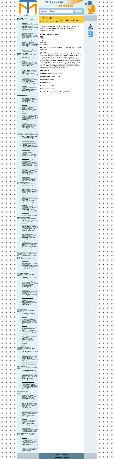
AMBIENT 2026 (25, 290)
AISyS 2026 (24, 342)
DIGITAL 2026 (25, 261)
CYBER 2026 (25, 304)
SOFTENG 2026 (25, 213)
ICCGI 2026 (24, 57)
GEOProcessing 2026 (26, 226)
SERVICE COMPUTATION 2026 (29, 136)
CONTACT (64, 454)
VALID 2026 (24, 326)
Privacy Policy (67, 457)
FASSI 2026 (24, 419)
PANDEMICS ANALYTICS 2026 (29, 370)
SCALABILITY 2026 (26, 355)
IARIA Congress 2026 (22, 252)
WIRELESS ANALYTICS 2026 (29, 361)
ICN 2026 (24, 192)
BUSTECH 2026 (25, 170)
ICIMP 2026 (24, 105)
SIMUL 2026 (24, 330)
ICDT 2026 (24, 185)
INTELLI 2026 (25, 78)
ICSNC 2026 (24, 317)
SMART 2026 (25, 108)
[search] (56, 11)
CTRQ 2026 (24, 205)
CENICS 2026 (25, 411)
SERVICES (58, 454)
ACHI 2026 (24, 222)
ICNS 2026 (24, 23)
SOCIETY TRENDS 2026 (27, 378)
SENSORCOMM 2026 (27, 395)
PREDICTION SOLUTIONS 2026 (29, 374)
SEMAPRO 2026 (25, 286)
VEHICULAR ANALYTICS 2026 (29, 358)
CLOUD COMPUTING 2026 (28, 140)
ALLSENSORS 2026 (26, 242)
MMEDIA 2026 (25, 197)
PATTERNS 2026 (25, 162)
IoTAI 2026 (24, 263)
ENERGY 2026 (25, 29)
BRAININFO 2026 (26, 89)
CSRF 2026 (24, 441)
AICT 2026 (24, 98)
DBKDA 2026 (25, 37)
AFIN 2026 (24, 407)
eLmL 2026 (24, 234)
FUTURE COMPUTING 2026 (28, 145)
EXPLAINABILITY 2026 (27, 351)
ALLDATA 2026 (25, 209)
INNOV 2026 (25, 338)
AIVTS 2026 (24, 385)
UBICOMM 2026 (25, 277)
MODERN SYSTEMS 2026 (28, 382)
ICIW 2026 (24, 101)
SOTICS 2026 (25, 333)
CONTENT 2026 (25, 159)
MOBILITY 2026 (25, 119)
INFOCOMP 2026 (26, 116)
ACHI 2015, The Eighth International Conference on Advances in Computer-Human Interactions (59, 27)
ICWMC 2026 (25, 62)
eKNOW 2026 (25, 237)
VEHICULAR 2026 (26, 65)
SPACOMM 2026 (25, 189)
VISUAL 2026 (25, 81)
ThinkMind (43, 26)
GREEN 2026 (25, 423)
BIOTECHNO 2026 (26, 45)
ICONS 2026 (24, 194)
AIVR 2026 (24, 173)
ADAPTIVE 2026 (25, 154)
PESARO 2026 (25, 200)
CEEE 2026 (24, 448)
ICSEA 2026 (24, 313)
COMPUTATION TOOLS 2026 (29, 165)
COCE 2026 (24, 438)
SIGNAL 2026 (25, 42)
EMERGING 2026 (26, 294)
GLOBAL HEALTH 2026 (27, 301)
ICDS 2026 (24, 220)
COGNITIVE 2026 (26, 150)
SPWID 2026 (25, 123)
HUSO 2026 (24, 86)
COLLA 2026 (25, 73)
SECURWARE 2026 (26, 403)
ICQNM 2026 (25, 415)
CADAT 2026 (25, 444)
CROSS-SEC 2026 (26, 177)
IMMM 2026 (24, 112)
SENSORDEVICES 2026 (27, 398)
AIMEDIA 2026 (25, 268)
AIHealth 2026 (25, 50)
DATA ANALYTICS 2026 (27, 298)
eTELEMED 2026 (26, 230)
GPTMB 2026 (25, 265)
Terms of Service (58, 457)
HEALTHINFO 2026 (26, 428)
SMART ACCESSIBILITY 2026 (29, 246)
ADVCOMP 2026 (25, 282)
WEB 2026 (24, 34)
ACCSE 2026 (25, 127)
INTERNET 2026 (25, 70)
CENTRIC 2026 (25, 320)
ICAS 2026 (24, 26)
